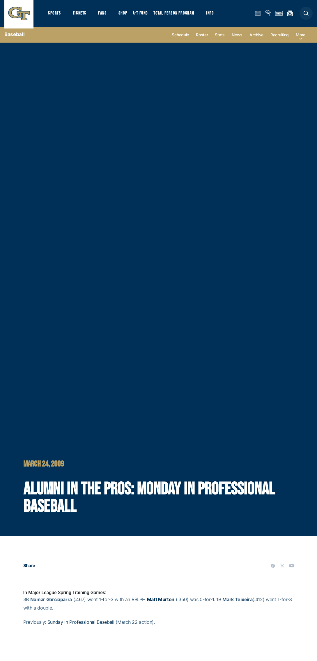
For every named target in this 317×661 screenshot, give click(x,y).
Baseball (14, 38)
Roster (202, 38)
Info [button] (213, 14)
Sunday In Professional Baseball (80, 625)
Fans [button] (104, 14)
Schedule (180, 38)
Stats (220, 38)
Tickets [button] (80, 14)
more (300, 38)
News (237, 38)
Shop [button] (125, 14)
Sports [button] (54, 14)
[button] (306, 15)
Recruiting (279, 38)
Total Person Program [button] (176, 14)
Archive (256, 38)
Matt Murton (160, 603)
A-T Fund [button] (142, 14)
